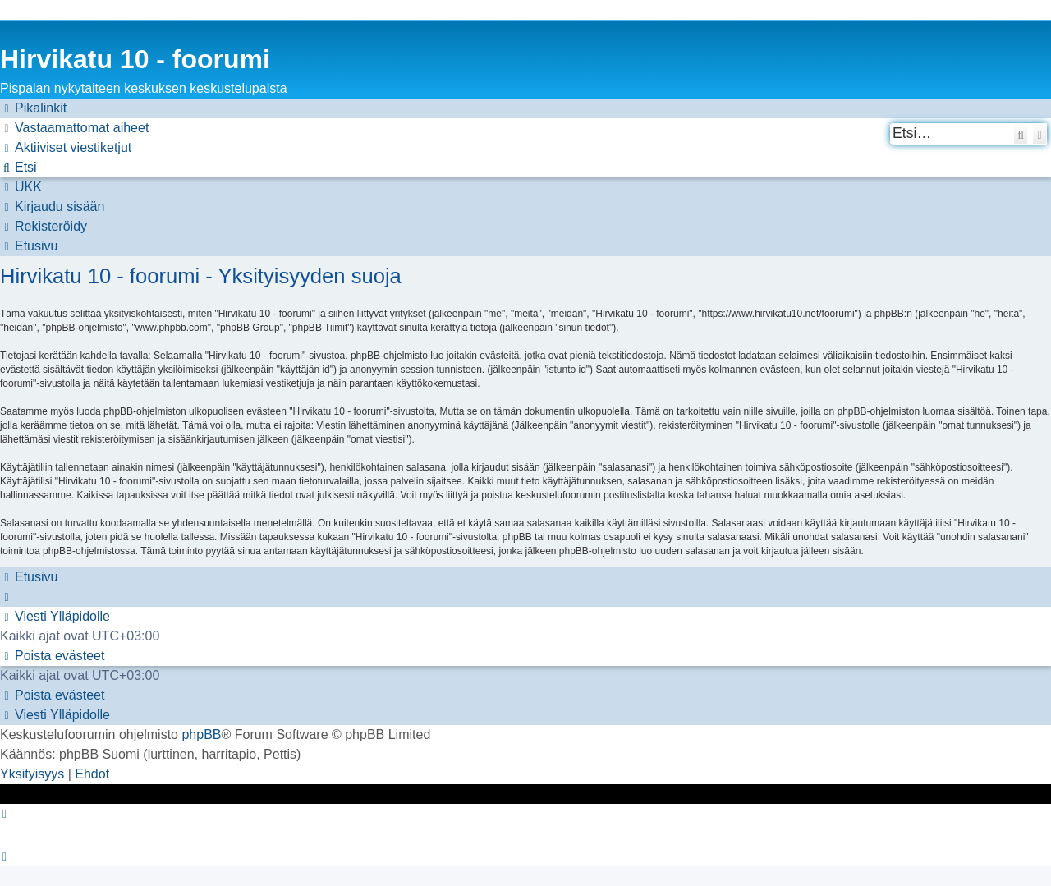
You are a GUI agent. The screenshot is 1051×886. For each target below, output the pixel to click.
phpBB (201, 734)
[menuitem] (74, 128)
